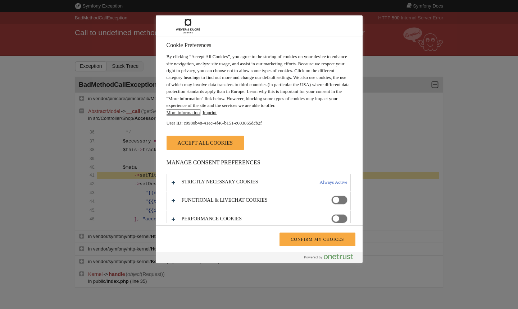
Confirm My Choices (317, 239)
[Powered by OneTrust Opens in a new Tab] (331, 258)
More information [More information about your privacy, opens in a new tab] (183, 112)
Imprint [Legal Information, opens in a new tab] (210, 112)
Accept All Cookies (205, 143)
